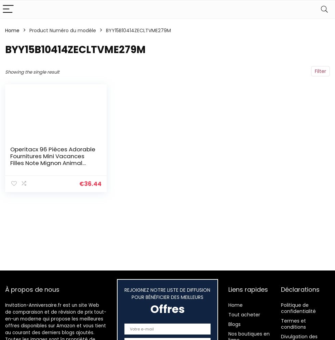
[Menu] (8, 9)
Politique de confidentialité (298, 308)
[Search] (324, 9)
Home (12, 30)
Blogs (234, 324)
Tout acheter (244, 314)
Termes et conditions (293, 323)
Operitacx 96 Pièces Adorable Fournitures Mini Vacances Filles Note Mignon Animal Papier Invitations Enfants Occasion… (52, 163)
